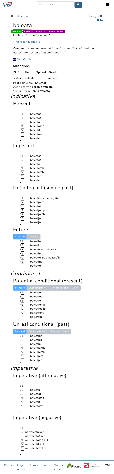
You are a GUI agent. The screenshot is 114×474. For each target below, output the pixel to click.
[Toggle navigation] (107, 4)
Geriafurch (22, 59)
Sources (46, 465)
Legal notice (21, 467)
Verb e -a (16, 31)
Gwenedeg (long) (60, 287)
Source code (59, 467)
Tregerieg (33, 236)
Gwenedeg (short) (37, 287)
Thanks (33, 465)
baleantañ (19, 16)
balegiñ (96, 16)
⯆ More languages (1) (27, 42)
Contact (9, 465)
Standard (20, 236)
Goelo (76, 287)
